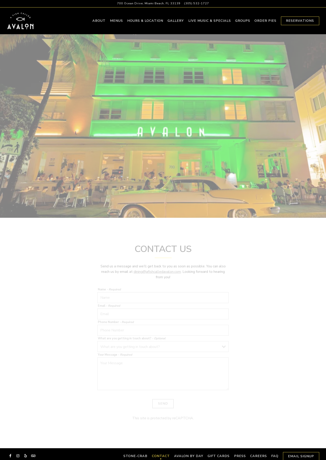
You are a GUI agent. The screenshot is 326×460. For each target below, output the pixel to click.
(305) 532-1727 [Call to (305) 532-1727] (196, 3)
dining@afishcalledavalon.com (157, 276)
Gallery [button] (176, 22)
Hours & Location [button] (145, 22)
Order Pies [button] (265, 22)
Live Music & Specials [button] (209, 22)
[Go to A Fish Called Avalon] (148, 3)
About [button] (98, 22)
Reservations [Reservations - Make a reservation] (300, 22)
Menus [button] (116, 22)
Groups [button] (242, 22)
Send (163, 408)
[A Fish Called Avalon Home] (24, 22)
